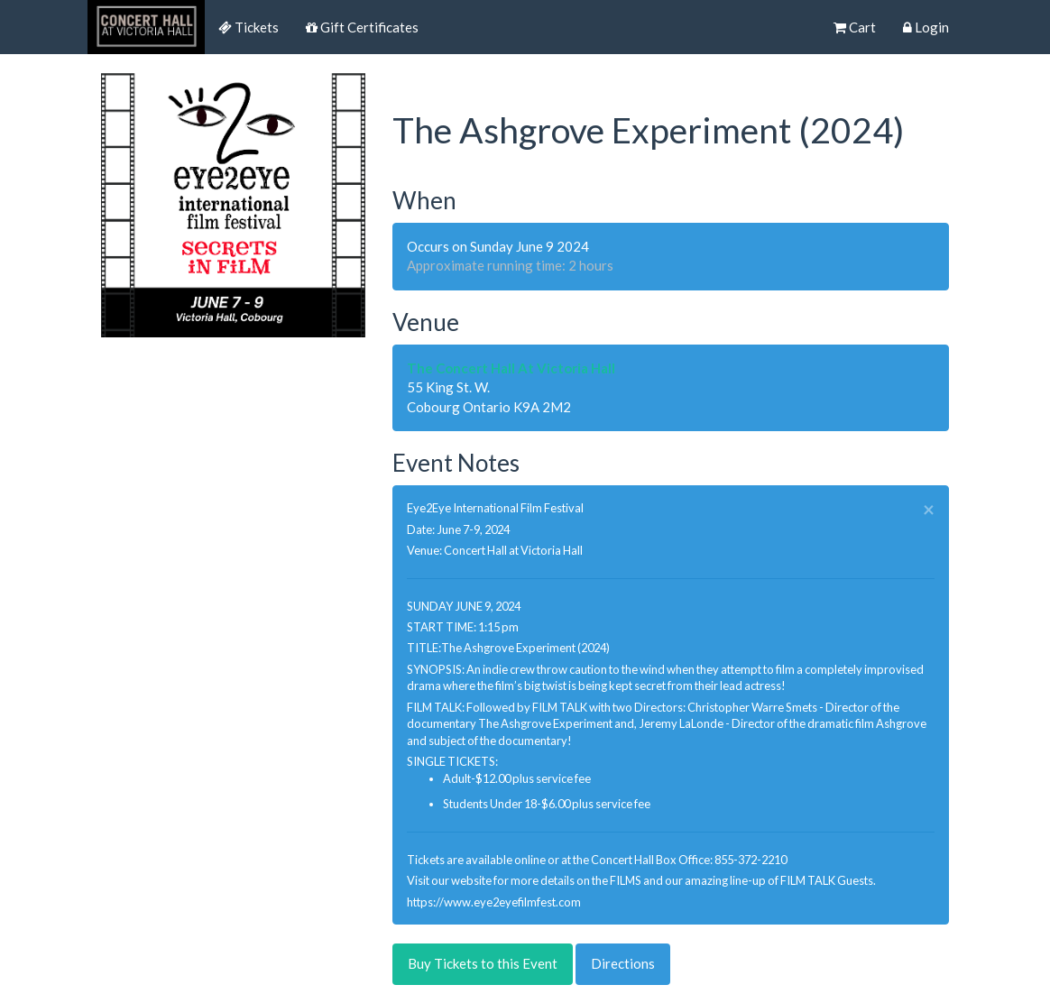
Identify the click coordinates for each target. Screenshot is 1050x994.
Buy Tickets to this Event (482, 963)
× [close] (929, 510)
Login (926, 27)
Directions (623, 963)
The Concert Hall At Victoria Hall (511, 368)
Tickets (248, 27)
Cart (855, 27)
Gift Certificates (362, 27)
